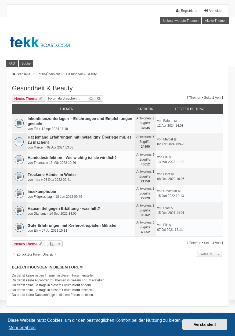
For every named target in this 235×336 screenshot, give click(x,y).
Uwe (166, 208)
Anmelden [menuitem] (213, 11)
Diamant (40, 213)
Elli (36, 129)
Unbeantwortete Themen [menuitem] (180, 21)
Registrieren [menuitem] (187, 11)
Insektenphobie (42, 191)
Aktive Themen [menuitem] (215, 21)
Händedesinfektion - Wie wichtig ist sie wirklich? (72, 157)
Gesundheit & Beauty (42, 88)
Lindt (166, 174)
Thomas (39, 163)
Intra (37, 180)
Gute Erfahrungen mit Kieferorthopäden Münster (72, 225)
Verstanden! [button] (205, 324)
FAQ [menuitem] (12, 63)
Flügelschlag (43, 197)
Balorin (168, 121)
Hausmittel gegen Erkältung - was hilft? (64, 208)
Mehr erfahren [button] (22, 327)
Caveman (170, 191)
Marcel (39, 147)
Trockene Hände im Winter (52, 174)
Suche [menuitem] (26, 63)
